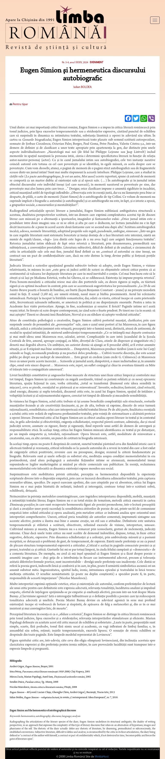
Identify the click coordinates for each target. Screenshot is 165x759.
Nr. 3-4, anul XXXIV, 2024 (75, 62)
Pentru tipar (19, 104)
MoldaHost (102, 756)
